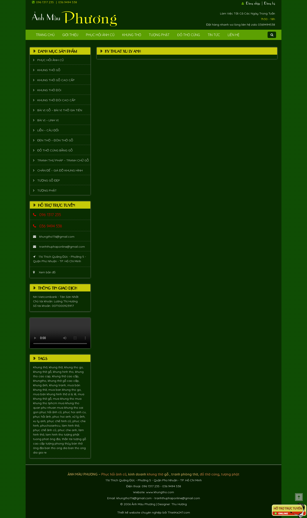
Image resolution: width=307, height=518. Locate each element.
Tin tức (214, 35)
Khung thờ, (41, 367)
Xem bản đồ (44, 272)
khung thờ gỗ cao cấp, (63, 381)
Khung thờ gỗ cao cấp (56, 80)
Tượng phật (159, 35)
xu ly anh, (40, 421)
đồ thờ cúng (209, 474)
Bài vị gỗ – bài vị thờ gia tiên (59, 110)
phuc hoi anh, (62, 416)
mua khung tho (64, 399)
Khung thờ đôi (49, 90)
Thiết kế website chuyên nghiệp (139, 512)
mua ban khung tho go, (64, 390)
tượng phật (71, 434)
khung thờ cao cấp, (65, 376)
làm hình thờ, (71, 425)
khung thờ (155, 474)
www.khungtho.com (160, 492)
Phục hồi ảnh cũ (100, 35)
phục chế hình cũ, (59, 421)
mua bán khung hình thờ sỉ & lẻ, (55, 394)
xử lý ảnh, (78, 416)
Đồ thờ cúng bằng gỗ (55, 150)
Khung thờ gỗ (48, 70)
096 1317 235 (45, 2)
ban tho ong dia (56, 448)
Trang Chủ (45, 35)
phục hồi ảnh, (42, 416)
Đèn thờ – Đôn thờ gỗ (55, 140)
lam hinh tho (55, 434)
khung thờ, (56, 367)
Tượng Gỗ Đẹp (48, 180)
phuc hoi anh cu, (74, 412)
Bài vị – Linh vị (48, 120)
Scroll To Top (299, 497)
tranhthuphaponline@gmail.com (59, 247)
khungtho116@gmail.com (53, 237)
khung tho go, (74, 367)
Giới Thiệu (70, 35)
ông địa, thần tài (61, 439)
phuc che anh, (68, 430)
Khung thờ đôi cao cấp (56, 100)
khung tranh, (58, 385)
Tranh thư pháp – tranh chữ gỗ (63, 160)
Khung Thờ (131, 35)
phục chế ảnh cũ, (45, 430)
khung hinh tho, (64, 372)
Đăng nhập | (254, 2)
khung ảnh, (41, 385)
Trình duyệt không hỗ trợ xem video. (60, 333)
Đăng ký (269, 2)
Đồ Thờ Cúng (188, 35)
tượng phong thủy (59, 443)
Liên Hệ (233, 35)
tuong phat (41, 439)
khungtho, (40, 381)
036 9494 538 (67, 2)
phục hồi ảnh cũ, (51, 412)
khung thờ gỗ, (43, 372)
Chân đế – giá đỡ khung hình (60, 170)
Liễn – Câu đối (48, 130)
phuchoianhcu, (51, 425)
